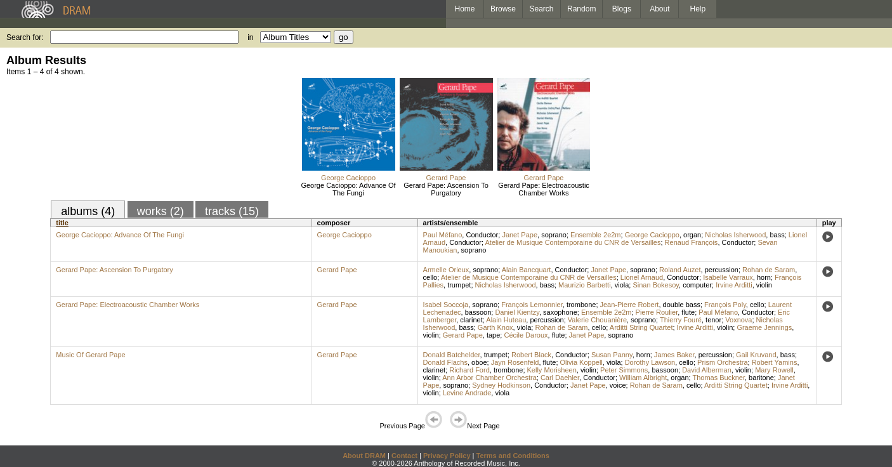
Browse (503, 8)
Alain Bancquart (526, 269)
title (62, 223)
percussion (721, 269)
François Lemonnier (532, 304)
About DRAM (364, 455)
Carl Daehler (560, 377)
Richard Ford (469, 370)
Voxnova (738, 320)
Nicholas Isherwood (735, 235)
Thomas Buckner (718, 377)
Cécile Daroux (526, 335)
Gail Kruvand (756, 354)
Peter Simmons (624, 370)
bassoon (478, 312)
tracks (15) (232, 211)
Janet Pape (519, 235)
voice (618, 385)
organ (692, 235)
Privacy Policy (447, 455)
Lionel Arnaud (641, 277)
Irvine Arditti (734, 285)
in (250, 37)
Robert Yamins (774, 362)
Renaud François (691, 242)
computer (697, 285)
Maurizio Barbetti (584, 285)
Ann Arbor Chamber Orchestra (489, 377)
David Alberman (706, 370)
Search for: (25, 37)
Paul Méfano (442, 235)
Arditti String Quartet (641, 327)
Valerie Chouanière (597, 320)
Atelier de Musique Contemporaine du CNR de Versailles (572, 242)
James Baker (674, 354)
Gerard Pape (446, 177)
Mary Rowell (774, 370)
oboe (479, 362)
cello (430, 277)
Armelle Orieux (446, 269)
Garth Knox (495, 327)
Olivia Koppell (581, 362)
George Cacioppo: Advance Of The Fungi (348, 189)
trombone (581, 304)
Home (464, 8)
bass (777, 235)
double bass (681, 304)
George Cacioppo (348, 177)
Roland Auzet (679, 269)
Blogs (621, 8)
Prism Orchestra (722, 362)
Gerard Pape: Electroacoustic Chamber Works (543, 189)
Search (542, 8)
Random (581, 8)
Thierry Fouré (681, 320)
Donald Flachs (445, 362)
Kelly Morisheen (552, 370)
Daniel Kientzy (517, 312)
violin (764, 285)
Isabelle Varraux (728, 277)
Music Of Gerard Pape (90, 354)
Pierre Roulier (657, 312)
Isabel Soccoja (446, 304)
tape (493, 335)
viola (622, 285)
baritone (761, 377)
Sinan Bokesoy (656, 285)
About (659, 8)
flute (688, 312)
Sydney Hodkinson (501, 385)
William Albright (643, 377)
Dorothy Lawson (650, 362)
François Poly (725, 304)
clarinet (471, 320)
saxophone (560, 312)
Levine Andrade (467, 393)
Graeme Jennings (764, 327)
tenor (713, 320)
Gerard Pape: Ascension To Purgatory (446, 189)
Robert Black (531, 354)
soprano (554, 235)
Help (698, 8)
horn (764, 277)
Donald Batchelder (451, 354)
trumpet (459, 285)
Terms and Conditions (512, 455)
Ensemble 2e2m (595, 235)
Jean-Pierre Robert (629, 304)
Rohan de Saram (768, 269)
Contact (404, 455)
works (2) (160, 211)
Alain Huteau (506, 320)
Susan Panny (612, 354)
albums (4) (88, 211)
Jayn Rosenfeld (515, 362)
